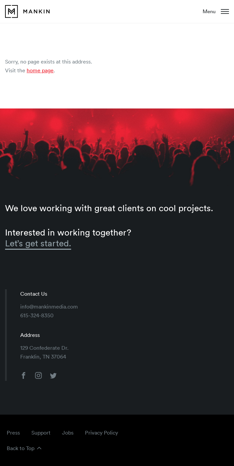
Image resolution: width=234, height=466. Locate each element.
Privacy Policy (101, 432)
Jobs (68, 432)
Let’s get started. (38, 243)
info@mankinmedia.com (49, 306)
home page (40, 70)
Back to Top (20, 448)
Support (41, 432)
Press (13, 432)
